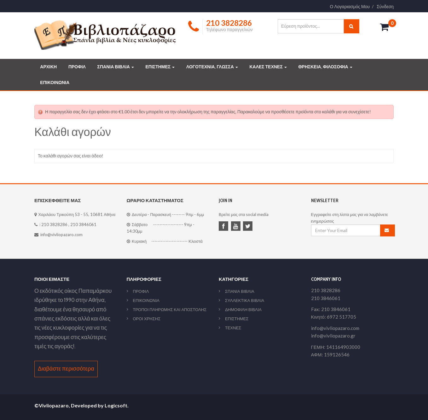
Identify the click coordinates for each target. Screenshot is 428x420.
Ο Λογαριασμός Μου (350, 6)
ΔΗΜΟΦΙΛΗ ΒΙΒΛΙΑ (243, 309)
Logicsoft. (117, 405)
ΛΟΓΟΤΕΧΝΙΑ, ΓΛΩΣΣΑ (212, 67)
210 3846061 (83, 224)
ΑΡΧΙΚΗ (48, 67)
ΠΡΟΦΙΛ (77, 67)
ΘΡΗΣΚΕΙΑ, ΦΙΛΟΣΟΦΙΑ (325, 67)
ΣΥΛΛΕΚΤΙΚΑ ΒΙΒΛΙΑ (244, 300)
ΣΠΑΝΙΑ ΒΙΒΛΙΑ (115, 67)
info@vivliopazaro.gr (333, 335)
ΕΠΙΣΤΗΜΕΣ (160, 67)
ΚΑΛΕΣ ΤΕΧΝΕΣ (267, 67)
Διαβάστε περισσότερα (66, 368)
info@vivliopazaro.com (61, 234)
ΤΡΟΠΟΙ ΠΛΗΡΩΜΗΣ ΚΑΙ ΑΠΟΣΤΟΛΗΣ (170, 309)
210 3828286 (54, 224)
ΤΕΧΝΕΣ (233, 327)
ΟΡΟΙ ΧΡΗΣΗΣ (147, 318)
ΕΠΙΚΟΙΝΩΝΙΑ (54, 82)
